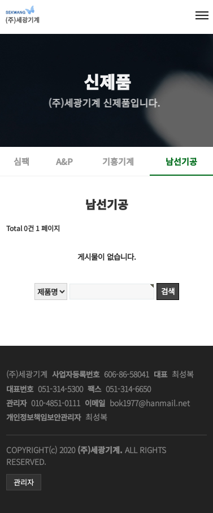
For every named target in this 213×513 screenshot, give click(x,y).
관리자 (24, 482)
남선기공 (181, 161)
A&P (64, 161)
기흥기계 (118, 161)
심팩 (21, 161)
